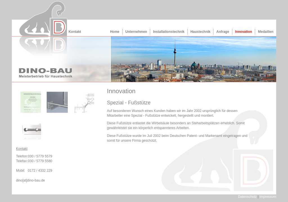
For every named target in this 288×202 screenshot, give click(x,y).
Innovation (243, 32)
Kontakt (75, 32)
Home (114, 32)
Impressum (268, 197)
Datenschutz (247, 197)
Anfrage (222, 32)
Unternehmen (136, 32)
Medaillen (265, 32)
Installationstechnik (168, 32)
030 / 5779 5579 (40, 156)
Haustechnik (200, 32)
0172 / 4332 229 (40, 171)
